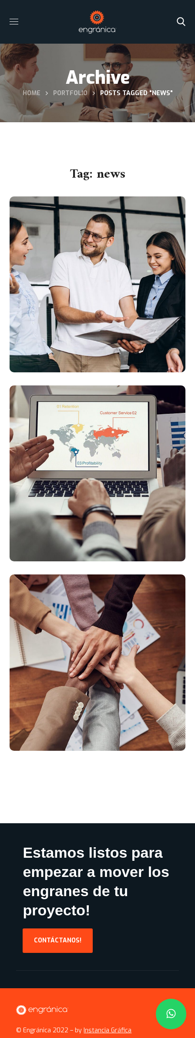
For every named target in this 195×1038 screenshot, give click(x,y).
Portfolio (70, 93)
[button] (181, 22)
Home (31, 93)
